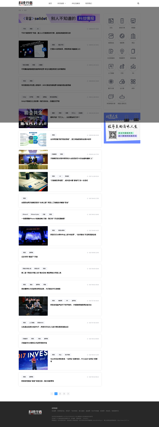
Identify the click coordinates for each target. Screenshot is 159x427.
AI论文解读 (76, 3)
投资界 (102, 411)
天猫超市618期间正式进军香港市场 (34, 343)
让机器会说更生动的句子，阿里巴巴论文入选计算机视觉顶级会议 (44, 327)
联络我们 (85, 418)
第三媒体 (81, 411)
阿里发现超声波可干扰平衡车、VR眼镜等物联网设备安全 (71, 305)
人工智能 (31, 322)
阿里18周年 (61, 230)
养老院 (67, 176)
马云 (60, 354)
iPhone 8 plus (35, 214)
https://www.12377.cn (123, 420)
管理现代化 (60, 411)
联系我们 (88, 3)
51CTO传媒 (95, 411)
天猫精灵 (54, 154)
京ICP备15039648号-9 (69, 416)
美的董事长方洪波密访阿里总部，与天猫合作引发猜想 (40, 289)
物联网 (60, 300)
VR (67, 300)
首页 (50, 3)
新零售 (31, 252)
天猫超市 (25, 338)
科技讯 (108, 411)
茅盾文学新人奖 (27, 268)
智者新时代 (115, 411)
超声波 (74, 300)
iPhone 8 (25, 214)
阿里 (53, 135)
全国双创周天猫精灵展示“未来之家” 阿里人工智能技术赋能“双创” (45, 202)
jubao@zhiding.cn (98, 420)
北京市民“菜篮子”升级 (29, 257)
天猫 (44, 214)
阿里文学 (36, 268)
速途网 (88, 411)
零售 (45, 284)
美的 (31, 284)
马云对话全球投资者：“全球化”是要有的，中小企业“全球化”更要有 (73, 360)
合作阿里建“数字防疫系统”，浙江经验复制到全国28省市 (70, 139)
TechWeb (74, 411)
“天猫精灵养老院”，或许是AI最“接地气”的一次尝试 (69, 180)
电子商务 (67, 354)
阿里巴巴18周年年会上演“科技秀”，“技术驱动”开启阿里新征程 (73, 235)
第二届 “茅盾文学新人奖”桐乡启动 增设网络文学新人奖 (41, 273)
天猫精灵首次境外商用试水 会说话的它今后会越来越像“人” (71, 158)
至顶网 (54, 411)
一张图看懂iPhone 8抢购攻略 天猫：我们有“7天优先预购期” (43, 218)
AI (60, 176)
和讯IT (68, 411)
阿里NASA (40, 322)
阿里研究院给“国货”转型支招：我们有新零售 (37, 381)
